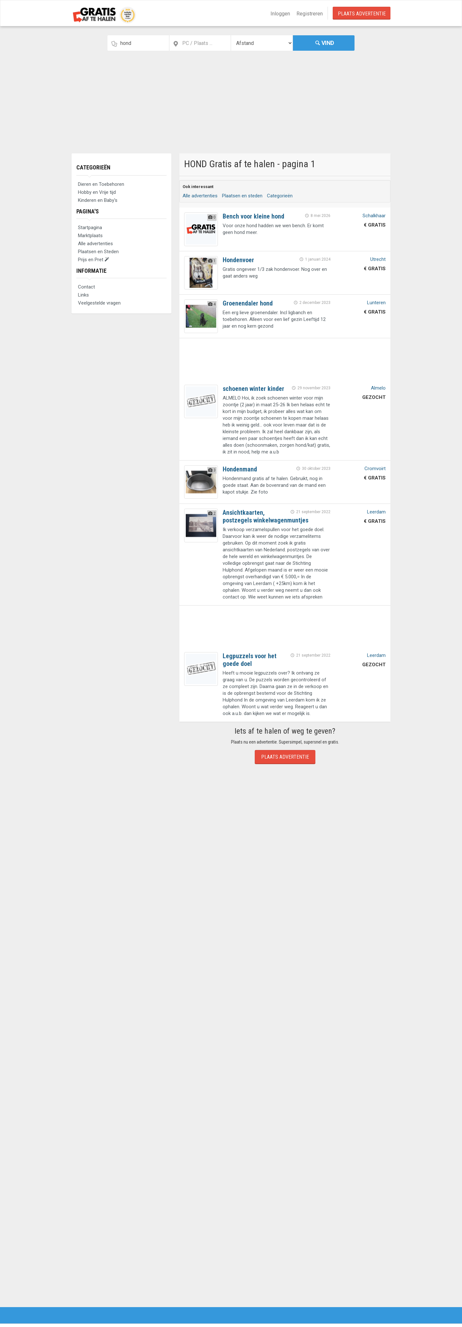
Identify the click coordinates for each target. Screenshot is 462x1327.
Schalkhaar (374, 216)
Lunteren (376, 303)
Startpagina (90, 227)
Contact (86, 287)
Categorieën (93, 167)
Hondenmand (240, 469)
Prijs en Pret (93, 260)
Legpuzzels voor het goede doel (250, 660)
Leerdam (376, 512)
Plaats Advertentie (362, 14)
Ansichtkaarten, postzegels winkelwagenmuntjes (265, 516)
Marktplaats (90, 235)
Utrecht (378, 259)
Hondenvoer (238, 260)
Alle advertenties (95, 243)
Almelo (378, 388)
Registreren (309, 14)
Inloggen (280, 14)
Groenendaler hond (248, 303)
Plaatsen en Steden (98, 251)
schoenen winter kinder (253, 388)
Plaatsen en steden (242, 196)
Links (83, 295)
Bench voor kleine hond (253, 216)
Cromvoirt (375, 468)
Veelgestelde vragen (99, 303)
